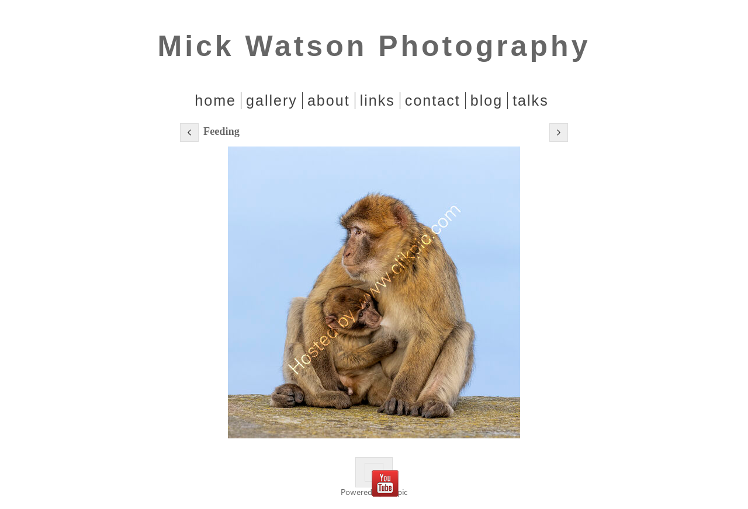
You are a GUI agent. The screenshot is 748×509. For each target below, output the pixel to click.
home (215, 100)
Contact (432, 100)
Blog (486, 100)
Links (377, 100)
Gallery (271, 100)
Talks (530, 100)
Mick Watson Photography (374, 46)
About (328, 100)
